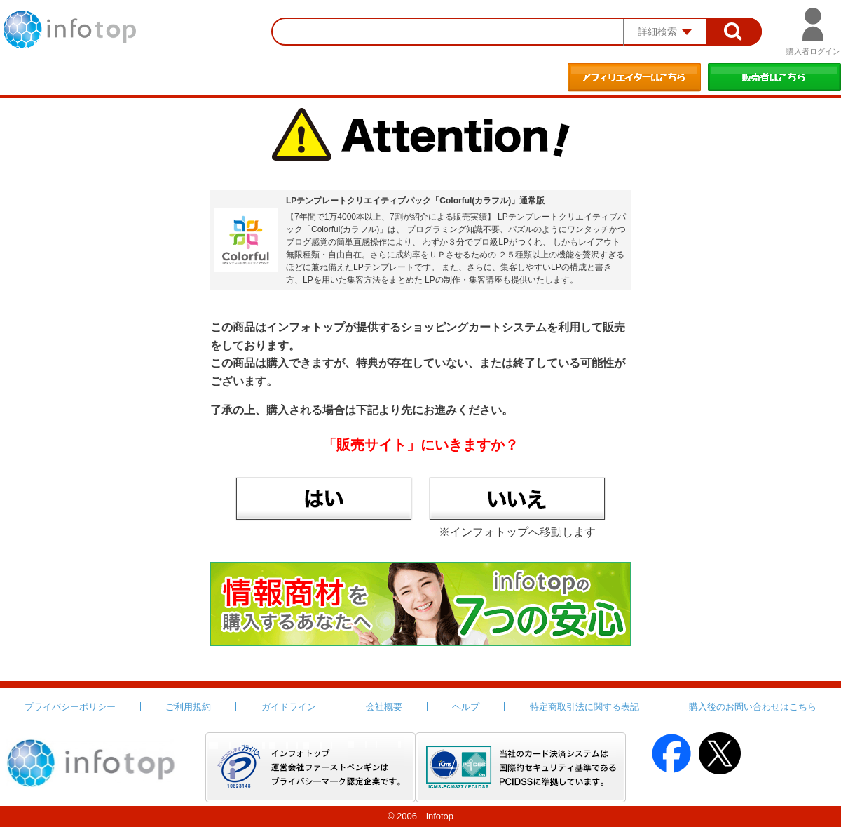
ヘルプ (465, 706)
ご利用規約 (188, 706)
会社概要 (384, 706)
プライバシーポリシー (70, 706)
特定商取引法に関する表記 (584, 706)
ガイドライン (288, 706)
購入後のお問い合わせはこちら (752, 706)
